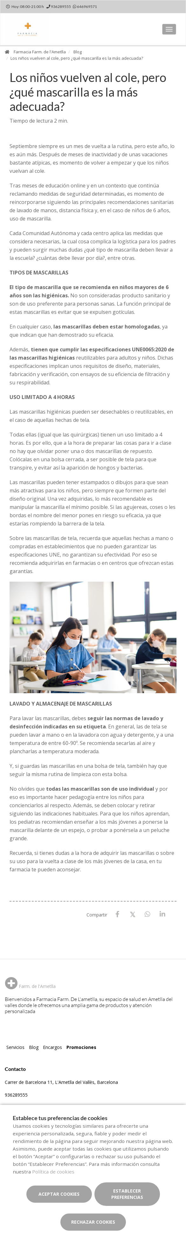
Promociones (81, 1047)
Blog (77, 52)
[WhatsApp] (147, 914)
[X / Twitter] (132, 914)
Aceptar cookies (58, 1194)
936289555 (16, 1095)
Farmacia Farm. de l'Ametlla (40, 52)
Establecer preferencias (127, 1194)
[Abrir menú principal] (169, 29)
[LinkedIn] (162, 914)
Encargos (52, 1047)
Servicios (15, 1047)
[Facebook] (117, 914)
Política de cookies (53, 1171)
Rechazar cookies (93, 1222)
